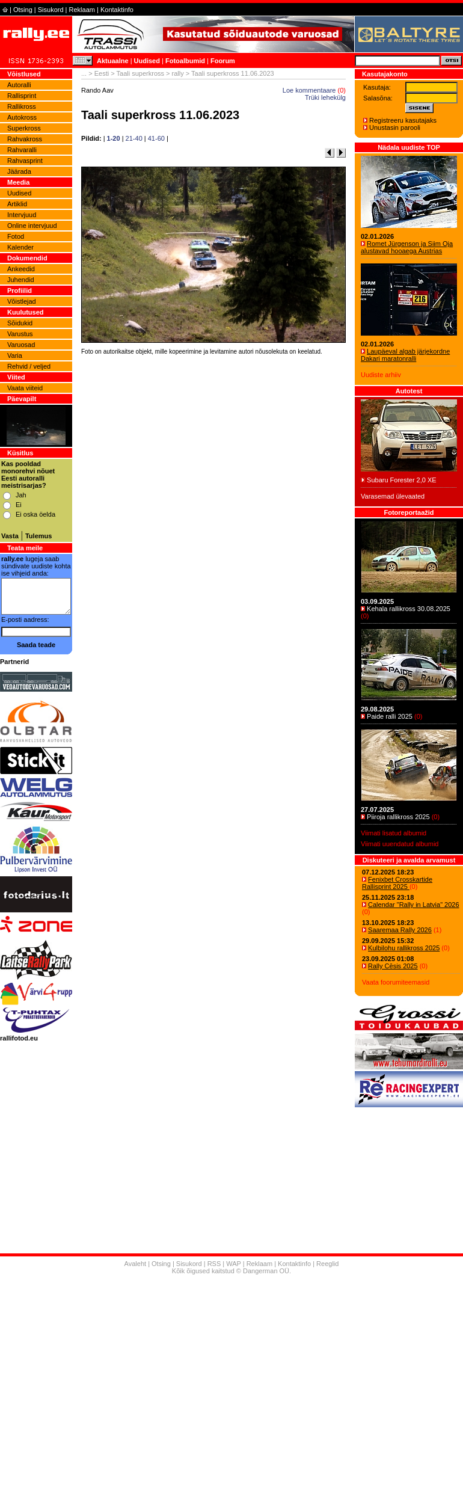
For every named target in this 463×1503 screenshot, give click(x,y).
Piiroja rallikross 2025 (398, 816)
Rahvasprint (25, 160)
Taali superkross (140, 73)
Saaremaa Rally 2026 (400, 929)
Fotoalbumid (185, 60)
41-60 (156, 138)
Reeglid (327, 1263)
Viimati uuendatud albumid (399, 843)
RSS (214, 1263)
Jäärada (19, 171)
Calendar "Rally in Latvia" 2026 (413, 904)
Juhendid (20, 279)
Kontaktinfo (116, 9)
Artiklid (17, 203)
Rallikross (21, 106)
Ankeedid (21, 268)
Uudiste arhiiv (381, 374)
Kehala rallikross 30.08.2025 (408, 608)
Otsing (22, 9)
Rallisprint (21, 95)
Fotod (15, 236)
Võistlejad (21, 301)
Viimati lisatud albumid (393, 833)
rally (178, 73)
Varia (14, 355)
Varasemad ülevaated (393, 496)
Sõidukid (19, 323)
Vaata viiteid (25, 388)
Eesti (101, 73)
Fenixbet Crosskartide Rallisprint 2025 (397, 883)
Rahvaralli (22, 149)
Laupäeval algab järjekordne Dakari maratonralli (405, 355)
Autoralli (19, 84)
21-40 (134, 138)
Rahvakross (24, 139)
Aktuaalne (113, 60)
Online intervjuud (32, 225)
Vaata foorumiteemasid (395, 982)
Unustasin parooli (394, 127)
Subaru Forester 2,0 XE (402, 480)
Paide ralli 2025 (389, 716)
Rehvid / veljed (29, 366)
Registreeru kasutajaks (403, 120)
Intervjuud (21, 214)
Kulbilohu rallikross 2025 (404, 947)
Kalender (20, 247)
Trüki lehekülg (325, 97)
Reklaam (82, 9)
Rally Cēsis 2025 (393, 966)
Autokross (22, 117)
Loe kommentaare (309, 90)
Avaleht (135, 1263)
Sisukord (51, 9)
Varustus (20, 333)
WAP (233, 1263)
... (84, 73)
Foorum (222, 60)
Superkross (24, 128)
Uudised (147, 60)
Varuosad (21, 344)
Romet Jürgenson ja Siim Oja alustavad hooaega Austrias (407, 247)
